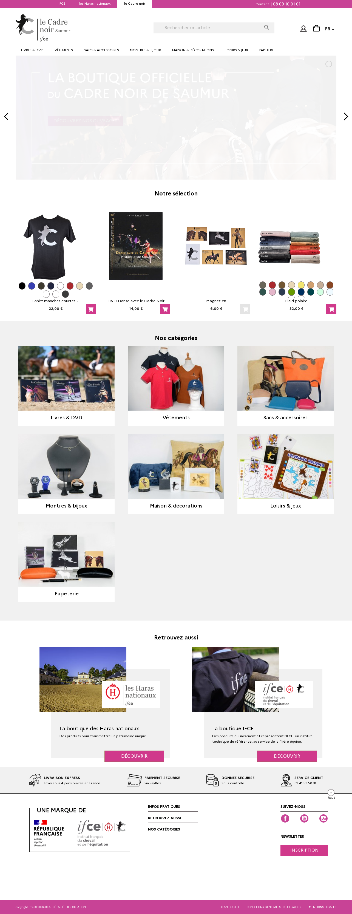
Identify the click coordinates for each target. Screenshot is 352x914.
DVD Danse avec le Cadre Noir (135, 300)
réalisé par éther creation (65, 907)
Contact (262, 4)
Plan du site (230, 907)
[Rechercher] (207, 27)
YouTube (304, 818)
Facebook (285, 818)
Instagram (323, 818)
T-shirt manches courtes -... (56, 300)
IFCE (62, 3)
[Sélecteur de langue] (330, 29)
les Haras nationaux (94, 3)
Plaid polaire (296, 300)
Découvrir (134, 756)
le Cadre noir (134, 3)
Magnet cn (216, 300)
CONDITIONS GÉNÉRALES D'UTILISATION (274, 907)
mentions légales (322, 907)
